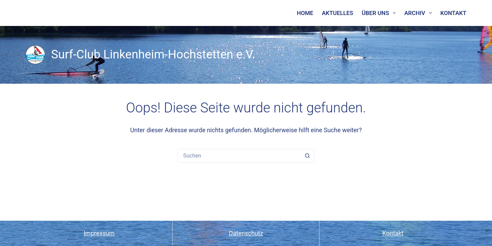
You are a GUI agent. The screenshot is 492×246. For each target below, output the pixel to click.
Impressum (99, 233)
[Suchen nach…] (239, 156)
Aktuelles (337, 13)
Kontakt (453, 13)
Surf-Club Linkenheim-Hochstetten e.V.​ (153, 54)
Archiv (419, 13)
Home (305, 13)
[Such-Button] (307, 156)
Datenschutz (246, 233)
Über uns (380, 13)
